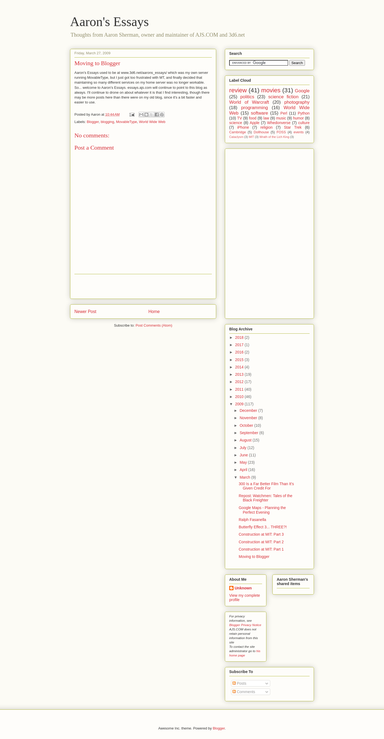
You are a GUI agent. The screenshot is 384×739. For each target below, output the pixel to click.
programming (254, 107)
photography (297, 102)
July (243, 448)
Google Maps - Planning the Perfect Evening (262, 510)
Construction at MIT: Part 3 (261, 534)
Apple (255, 123)
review (238, 90)
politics (247, 96)
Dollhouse (261, 132)
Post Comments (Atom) (154, 325)
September (249, 433)
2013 (240, 374)
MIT (251, 136)
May (244, 462)
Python (304, 113)
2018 (240, 337)
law (266, 118)
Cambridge (237, 132)
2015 (240, 360)
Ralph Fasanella (252, 519)
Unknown (243, 588)
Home (154, 311)
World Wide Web (152, 122)
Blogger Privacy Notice (245, 625)
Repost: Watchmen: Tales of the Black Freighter (265, 498)
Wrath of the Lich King (274, 136)
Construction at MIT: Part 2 (261, 542)
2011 (240, 389)
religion (266, 127)
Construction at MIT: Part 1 (261, 549)
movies (271, 90)
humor (298, 118)
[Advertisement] (143, 286)
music (281, 118)
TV (239, 118)
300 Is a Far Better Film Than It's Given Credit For (266, 486)
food (252, 118)
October (247, 425)
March (245, 477)
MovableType (126, 122)
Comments (243, 692)
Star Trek (292, 127)
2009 (240, 404)
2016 (240, 352)
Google (302, 90)
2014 (240, 367)
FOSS (281, 132)
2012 (240, 382)
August (246, 440)
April (244, 470)
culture (304, 123)
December (249, 410)
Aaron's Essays (109, 21)
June (244, 455)
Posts (239, 683)
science (235, 123)
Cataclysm (236, 136)
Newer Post (85, 311)
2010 (240, 396)
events (299, 132)
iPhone (243, 127)
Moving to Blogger (97, 63)
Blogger (93, 122)
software (259, 113)
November (249, 418)
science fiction (283, 96)
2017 (240, 345)
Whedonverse (279, 123)
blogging (107, 122)
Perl (284, 113)
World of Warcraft (249, 102)
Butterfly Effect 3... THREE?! (263, 527)
